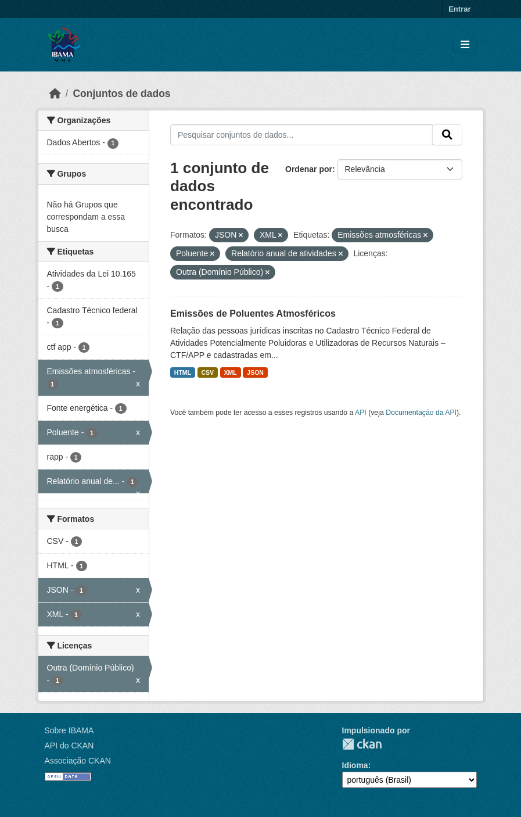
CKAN (362, 744)
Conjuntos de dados (121, 93)
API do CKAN (69, 745)
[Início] (55, 93)
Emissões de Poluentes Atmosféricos (253, 313)
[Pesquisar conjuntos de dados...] (301, 134)
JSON (255, 372)
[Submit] (447, 134)
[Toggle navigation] (465, 45)
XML (230, 372)
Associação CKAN (78, 760)
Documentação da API (421, 412)
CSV (208, 372)
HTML (182, 372)
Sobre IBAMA (69, 730)
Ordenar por (308, 169)
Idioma (355, 765)
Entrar (459, 9)
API (361, 412)
